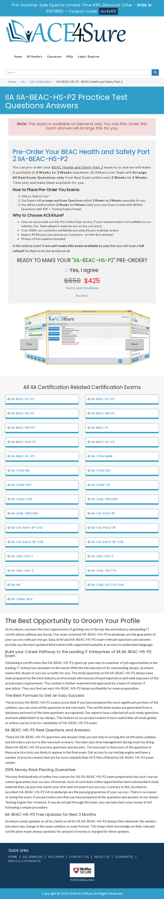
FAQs (69, 56)
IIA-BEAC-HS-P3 (22, 413)
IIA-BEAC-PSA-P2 (23, 442)
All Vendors (34, 56)
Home (18, 56)
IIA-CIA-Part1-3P (103, 513)
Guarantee (54, 56)
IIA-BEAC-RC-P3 (23, 456)
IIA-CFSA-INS (20, 470)
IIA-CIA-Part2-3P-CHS (27, 542)
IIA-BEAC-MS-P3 (23, 428)
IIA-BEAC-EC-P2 (22, 399)
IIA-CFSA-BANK (102, 456)
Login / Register (89, 56)
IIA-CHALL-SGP (21, 499)
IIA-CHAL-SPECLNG (24, 513)
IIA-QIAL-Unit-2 (102, 556)
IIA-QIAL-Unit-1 (22, 556)
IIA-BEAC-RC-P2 (103, 442)
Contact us (79, 856)
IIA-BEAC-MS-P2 (103, 413)
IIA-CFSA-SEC (101, 470)
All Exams (56, 856)
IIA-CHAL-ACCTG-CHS (107, 585)
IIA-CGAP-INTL (21, 485)
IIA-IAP (15, 585)
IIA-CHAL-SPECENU (104, 499)
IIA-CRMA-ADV (21, 599)
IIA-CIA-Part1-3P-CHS (26, 528)
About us (102, 856)
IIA (23, 81)
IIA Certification (40, 81)
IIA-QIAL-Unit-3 (22, 570)
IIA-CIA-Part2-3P (103, 528)
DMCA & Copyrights (24, 861)
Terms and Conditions (82, 288)
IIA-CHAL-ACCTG (103, 570)
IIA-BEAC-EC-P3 (102, 399)
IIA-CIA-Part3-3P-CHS (107, 542)
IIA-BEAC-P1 (99, 428)
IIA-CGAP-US (100, 485)
